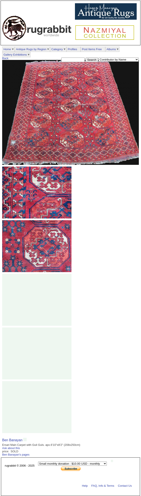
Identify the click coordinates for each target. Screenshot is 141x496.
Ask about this (11, 448)
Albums (111, 49)
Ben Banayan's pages (15, 454)
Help (85, 485)
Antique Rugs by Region (31, 49)
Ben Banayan (12, 440)
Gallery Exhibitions (15, 54)
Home (7, 49)
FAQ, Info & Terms (102, 485)
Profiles (72, 49)
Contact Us (125, 485)
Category (57, 49)
